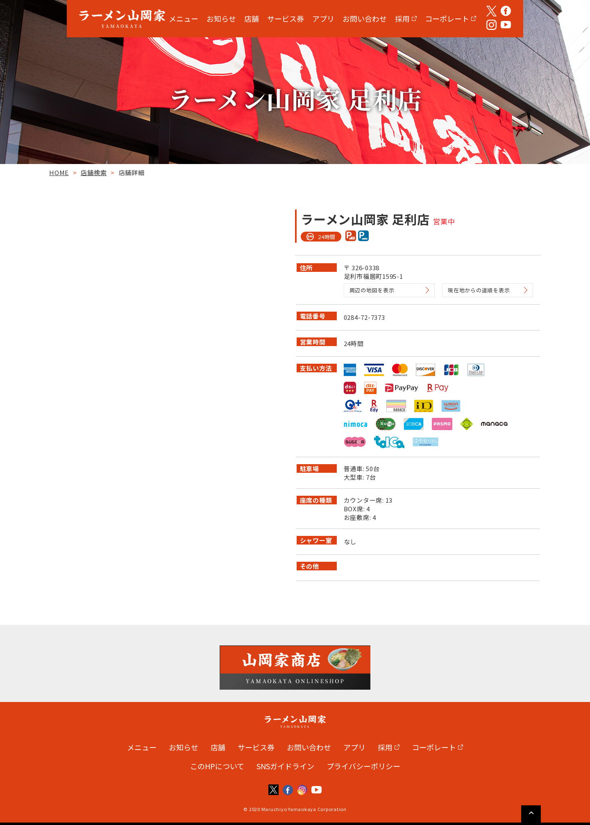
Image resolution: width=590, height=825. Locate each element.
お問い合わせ (365, 18)
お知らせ (221, 18)
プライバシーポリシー (363, 766)
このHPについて (217, 766)
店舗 (251, 18)
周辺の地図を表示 (372, 290)
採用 (402, 18)
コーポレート (447, 18)
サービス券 (285, 18)
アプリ (323, 18)
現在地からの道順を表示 (479, 290)
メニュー (183, 18)
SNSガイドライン (285, 766)
